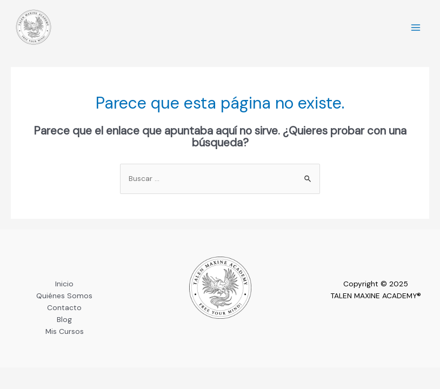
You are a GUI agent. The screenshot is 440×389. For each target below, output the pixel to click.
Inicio (64, 284)
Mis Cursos (64, 331)
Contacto (64, 307)
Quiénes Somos (64, 295)
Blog (64, 319)
